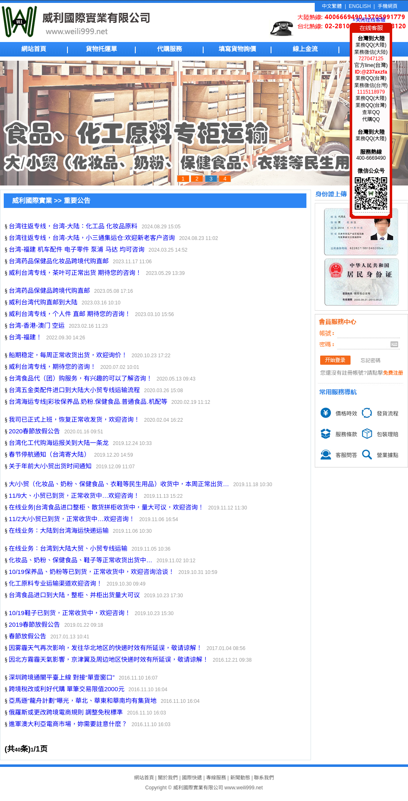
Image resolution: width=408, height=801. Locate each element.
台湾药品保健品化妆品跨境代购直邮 (59, 261)
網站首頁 (33, 49)
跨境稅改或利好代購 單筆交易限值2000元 (66, 688)
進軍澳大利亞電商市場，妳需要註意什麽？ (68, 723)
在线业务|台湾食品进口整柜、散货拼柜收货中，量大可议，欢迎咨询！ (106, 507)
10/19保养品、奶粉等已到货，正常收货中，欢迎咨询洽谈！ (91, 571)
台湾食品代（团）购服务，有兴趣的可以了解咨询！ (80, 378)
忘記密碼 (371, 360)
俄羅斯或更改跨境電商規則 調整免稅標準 (66, 712)
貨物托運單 (101, 49)
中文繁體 (332, 6)
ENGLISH (360, 6)
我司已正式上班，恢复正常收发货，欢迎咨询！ (74, 419)
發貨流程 (387, 413)
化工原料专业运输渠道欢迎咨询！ (55, 583)
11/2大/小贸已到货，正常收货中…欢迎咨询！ (72, 518)
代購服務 (169, 49)
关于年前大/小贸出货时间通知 (50, 466)
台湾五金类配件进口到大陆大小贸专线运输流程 (74, 389)
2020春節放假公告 (34, 431)
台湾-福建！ (25, 337)
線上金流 (305, 49)
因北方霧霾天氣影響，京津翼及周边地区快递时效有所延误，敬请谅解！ (109, 659)
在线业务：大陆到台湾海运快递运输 (59, 530)
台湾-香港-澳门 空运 (37, 325)
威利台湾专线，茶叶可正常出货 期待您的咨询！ (75, 272)
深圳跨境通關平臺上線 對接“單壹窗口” (61, 677)
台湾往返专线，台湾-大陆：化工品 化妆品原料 (73, 226)
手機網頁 (388, 6)
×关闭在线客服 (368, 20)
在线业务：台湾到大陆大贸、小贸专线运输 (68, 548)
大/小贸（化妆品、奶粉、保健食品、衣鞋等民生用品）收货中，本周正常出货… (119, 483)
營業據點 (387, 455)
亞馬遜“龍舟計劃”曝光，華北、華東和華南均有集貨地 (83, 700)
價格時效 (346, 413)
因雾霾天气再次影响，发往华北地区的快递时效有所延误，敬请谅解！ (105, 647)
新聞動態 (240, 778)
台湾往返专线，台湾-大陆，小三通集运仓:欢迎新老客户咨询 (92, 237)
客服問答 (346, 455)
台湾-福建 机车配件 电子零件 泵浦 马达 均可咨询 (76, 249)
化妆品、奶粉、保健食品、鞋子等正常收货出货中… (80, 560)
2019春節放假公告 (34, 624)
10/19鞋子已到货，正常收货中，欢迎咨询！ (70, 612)
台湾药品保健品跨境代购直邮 (49, 290)
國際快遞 (192, 778)
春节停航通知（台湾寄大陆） (49, 454)
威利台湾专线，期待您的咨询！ (52, 366)
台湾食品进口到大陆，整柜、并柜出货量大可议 (74, 594)
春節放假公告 (27, 636)
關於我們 (168, 778)
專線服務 (216, 778)
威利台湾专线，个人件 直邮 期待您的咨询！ (70, 313)
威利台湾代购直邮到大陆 (43, 302)
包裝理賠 (387, 434)
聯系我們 (264, 778)
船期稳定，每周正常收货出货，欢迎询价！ (68, 354)
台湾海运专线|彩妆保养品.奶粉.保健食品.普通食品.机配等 (88, 401)
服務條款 (346, 434)
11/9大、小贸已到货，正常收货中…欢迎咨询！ (74, 495)
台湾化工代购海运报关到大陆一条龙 (59, 442)
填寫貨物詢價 (237, 49)
